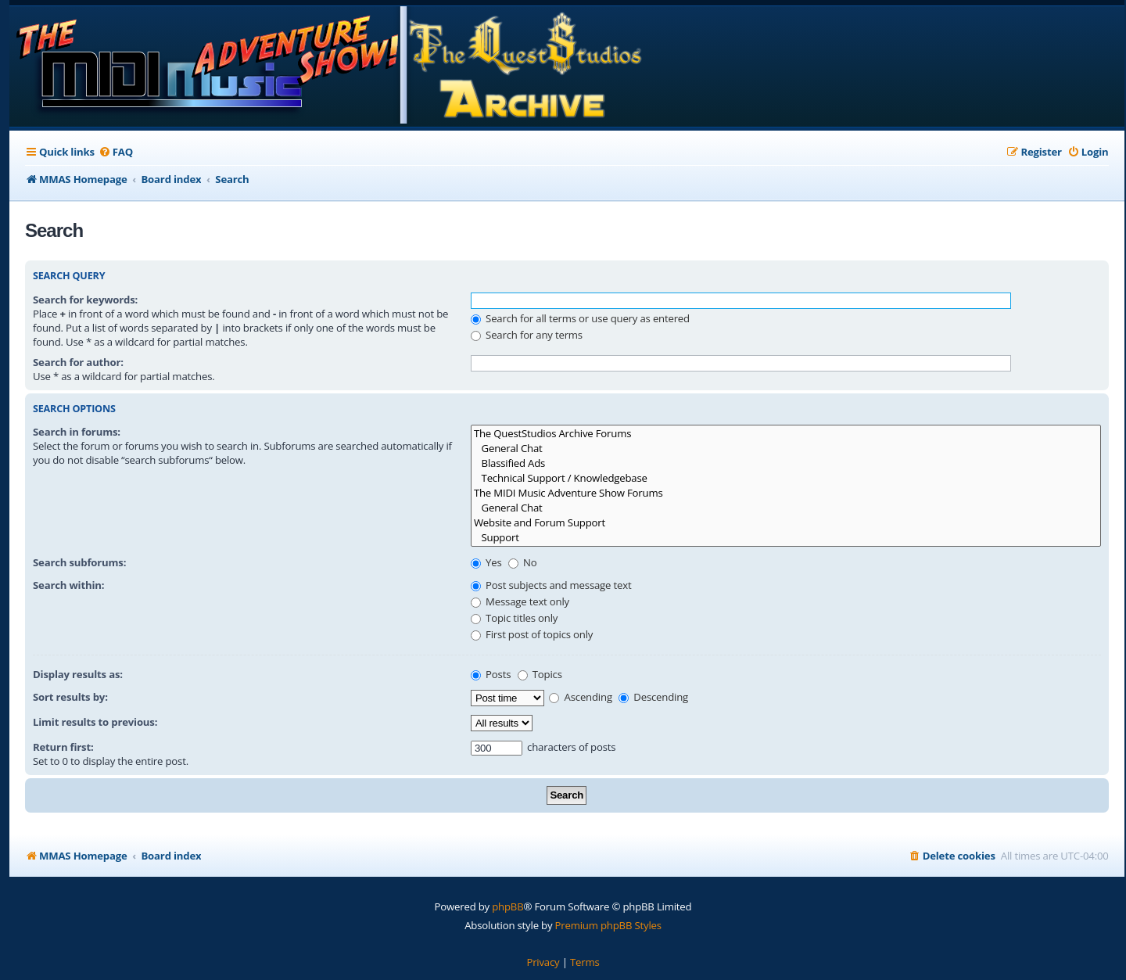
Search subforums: (79, 562)
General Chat (785, 448)
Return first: (63, 747)
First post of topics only (532, 634)
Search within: (68, 585)
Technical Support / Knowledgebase (785, 478)
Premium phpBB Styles (608, 925)
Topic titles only (514, 618)
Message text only (520, 601)
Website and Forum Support (785, 522)
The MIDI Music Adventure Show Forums (785, 493)
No (522, 562)
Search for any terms (527, 335)
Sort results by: (70, 697)
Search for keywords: (85, 300)
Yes (486, 562)
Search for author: (78, 362)
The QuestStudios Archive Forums (785, 433)
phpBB (507, 906)
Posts (491, 674)
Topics (540, 674)
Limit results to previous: (95, 722)
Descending (653, 697)
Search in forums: (76, 432)
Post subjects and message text (551, 585)
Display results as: (78, 674)
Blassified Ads (785, 463)
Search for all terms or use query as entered (580, 318)
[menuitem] (116, 152)
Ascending (580, 697)
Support (785, 537)
